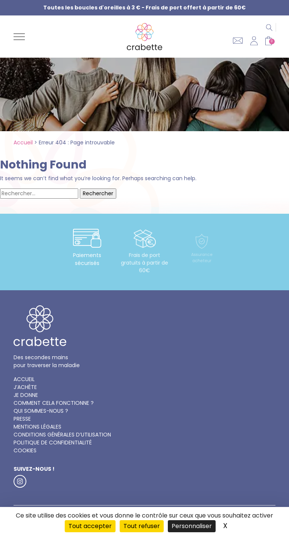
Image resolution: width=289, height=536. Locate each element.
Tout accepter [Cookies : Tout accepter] (90, 526)
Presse (22, 419)
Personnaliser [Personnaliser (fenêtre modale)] (192, 526)
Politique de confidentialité (53, 442)
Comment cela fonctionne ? (54, 403)
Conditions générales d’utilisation (62, 434)
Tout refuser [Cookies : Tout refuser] (141, 526)
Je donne (26, 395)
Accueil (23, 142)
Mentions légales (37, 426)
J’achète (25, 387)
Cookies (25, 450)
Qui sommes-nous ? (41, 411)
